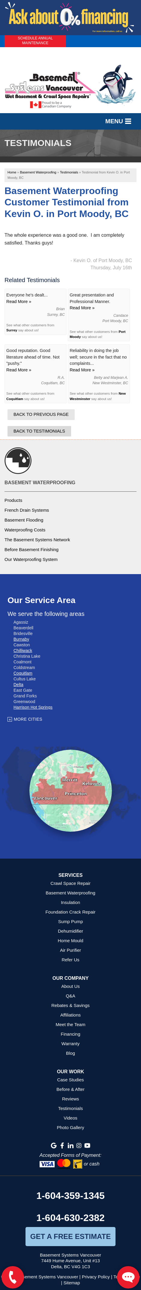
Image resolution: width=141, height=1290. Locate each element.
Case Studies (70, 1079)
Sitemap (72, 1282)
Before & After (70, 1089)
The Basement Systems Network (37, 539)
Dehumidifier (70, 931)
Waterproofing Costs (24, 529)
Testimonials (70, 1108)
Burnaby (21, 639)
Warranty (71, 1043)
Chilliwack (23, 650)
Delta (18, 684)
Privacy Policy (96, 1276)
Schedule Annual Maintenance (35, 40)
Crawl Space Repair (70, 883)
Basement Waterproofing (39, 482)
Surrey (11, 330)
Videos (70, 1117)
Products (13, 500)
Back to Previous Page (41, 414)
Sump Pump (70, 921)
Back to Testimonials (39, 431)
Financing (70, 1034)
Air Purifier (70, 950)
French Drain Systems (26, 510)
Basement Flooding (23, 519)
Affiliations (70, 1014)
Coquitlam (14, 399)
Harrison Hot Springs (33, 707)
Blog (70, 1053)
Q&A (70, 995)
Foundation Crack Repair (71, 911)
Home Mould (70, 940)
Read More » (18, 301)
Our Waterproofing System (31, 559)
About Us (70, 986)
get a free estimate (70, 1236)
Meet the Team (71, 1024)
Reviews (70, 1098)
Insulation (70, 902)
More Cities (28, 719)
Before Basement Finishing (31, 549)
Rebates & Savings (70, 1005)
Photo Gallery (70, 1127)
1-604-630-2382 (70, 1218)
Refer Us (70, 959)
